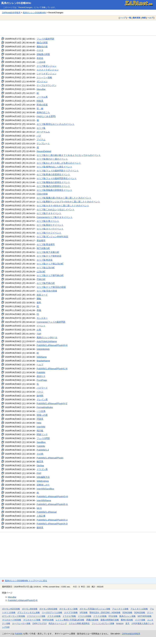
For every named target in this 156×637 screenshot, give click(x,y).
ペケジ (40, 391)
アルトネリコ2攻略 (139, 609)
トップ (123, 18)
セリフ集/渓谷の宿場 (47, 291)
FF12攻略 (113, 616)
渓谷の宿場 (42, 194)
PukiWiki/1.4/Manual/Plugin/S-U (52, 520)
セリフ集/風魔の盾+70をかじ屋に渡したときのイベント (64, 198)
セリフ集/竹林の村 (46, 283)
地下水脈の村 (43, 248)
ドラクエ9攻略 (100, 616)
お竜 (39, 329)
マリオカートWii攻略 (11, 620)
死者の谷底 (42, 104)
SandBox (41, 442)
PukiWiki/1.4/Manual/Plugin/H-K (52, 345)
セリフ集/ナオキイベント (49, 213)
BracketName (43, 360)
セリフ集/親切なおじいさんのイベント (55, 124)
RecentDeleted (44, 151)
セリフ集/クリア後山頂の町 (50, 263)
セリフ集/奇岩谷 (45, 260)
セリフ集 (41, 128)
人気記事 (41, 516)
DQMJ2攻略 (139, 612)
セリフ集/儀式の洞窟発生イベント (53, 186)
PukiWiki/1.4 (43, 450)
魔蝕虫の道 (42, 46)
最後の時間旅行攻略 (110, 620)
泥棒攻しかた (43, 485)
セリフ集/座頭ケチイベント (50, 225)
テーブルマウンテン (46, 85)
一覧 (129, 18)
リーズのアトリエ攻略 (52, 612)
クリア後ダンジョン (46, 66)
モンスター (42, 318)
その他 (40, 454)
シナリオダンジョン (46, 73)
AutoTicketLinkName (47, 341)
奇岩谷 (40, 58)
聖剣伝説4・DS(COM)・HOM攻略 (104, 612)
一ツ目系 (41, 411)
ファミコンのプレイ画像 (103, 623)
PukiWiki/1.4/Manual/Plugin (50, 458)
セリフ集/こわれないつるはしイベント (55, 209)
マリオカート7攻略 (32, 620)
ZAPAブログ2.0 (39, 623)
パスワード (42, 388)
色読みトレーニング (58, 623)
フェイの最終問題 (45, 39)
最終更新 (136, 18)
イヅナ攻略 (140, 620)
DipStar (40, 465)
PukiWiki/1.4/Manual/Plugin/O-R (52, 496)
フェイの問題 (43, 438)
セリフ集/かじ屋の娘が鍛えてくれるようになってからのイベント (69, 155)
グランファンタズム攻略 (28, 612)
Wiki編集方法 (43, 477)
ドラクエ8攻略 (84, 616)
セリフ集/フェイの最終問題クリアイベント (58, 170)
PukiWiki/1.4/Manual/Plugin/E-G (52, 504)
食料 (39, 302)
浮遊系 (40, 419)
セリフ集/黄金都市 (46, 244)
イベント (41, 325)
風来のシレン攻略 (127, 616)
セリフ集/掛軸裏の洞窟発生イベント (54, 190)
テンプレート (43, 143)
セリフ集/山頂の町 (46, 267)
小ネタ (40, 50)
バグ (39, 135)
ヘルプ (150, 18)
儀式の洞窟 (42, 42)
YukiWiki (41, 446)
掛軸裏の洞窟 (43, 54)
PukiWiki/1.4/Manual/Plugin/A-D (52, 523)
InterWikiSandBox (45, 488)
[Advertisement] (78, 27)
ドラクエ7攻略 (69, 616)
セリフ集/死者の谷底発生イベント (53, 174)
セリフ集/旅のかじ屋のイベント (52, 159)
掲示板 (40, 430)
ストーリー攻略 (44, 77)
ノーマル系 (42, 97)
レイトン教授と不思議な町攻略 (70, 620)
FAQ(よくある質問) (46, 116)
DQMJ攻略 (127, 612)
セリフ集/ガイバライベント (50, 229)
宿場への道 (42, 415)
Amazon (120, 623)
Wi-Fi (39, 508)
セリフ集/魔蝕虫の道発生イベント (53, 182)
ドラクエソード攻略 (36, 616)
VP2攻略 (84, 612)
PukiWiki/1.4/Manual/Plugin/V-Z (52, 403)
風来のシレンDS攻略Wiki (16, 3)
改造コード (42, 295)
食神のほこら (43, 112)
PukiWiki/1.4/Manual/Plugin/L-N (52, 368)
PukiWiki (41, 372)
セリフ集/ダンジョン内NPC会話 (52, 236)
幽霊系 (40, 461)
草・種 (40, 108)
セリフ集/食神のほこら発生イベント (54, 166)
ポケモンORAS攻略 (48, 609)
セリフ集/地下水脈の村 (48, 252)
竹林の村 (41, 279)
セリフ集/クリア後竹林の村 (50, 275)
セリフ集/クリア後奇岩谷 (49, 256)
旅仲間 (40, 395)
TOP (39, 333)
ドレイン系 (42, 399)
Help (39, 422)
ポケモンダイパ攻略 (68, 609)
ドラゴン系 (42, 469)
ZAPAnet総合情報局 (11, 12)
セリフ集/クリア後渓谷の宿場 (51, 287)
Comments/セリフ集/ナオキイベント (55, 217)
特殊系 (40, 101)
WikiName (42, 357)
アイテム (41, 139)
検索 (144, 18)
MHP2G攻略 (48, 620)
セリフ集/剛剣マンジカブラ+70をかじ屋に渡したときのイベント (68, 201)
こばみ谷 (41, 62)
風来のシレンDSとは (47, 337)
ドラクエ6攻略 (54, 616)
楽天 (127, 623)
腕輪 (39, 298)
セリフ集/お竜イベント (48, 221)
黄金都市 (41, 240)
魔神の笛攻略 (127, 620)
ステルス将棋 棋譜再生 (79, 623)
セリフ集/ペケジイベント (49, 232)
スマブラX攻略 (71, 612)
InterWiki (41, 426)
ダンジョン (42, 81)
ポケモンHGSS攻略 (11, 609)
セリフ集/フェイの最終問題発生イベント (57, 178)
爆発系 (40, 527)
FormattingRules (45, 407)
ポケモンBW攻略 (29, 609)
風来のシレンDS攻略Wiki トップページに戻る (26, 580)
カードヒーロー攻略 (21, 623)
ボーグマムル (43, 132)
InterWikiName (44, 500)
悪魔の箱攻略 (92, 620)
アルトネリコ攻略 (120, 609)
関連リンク (42, 434)
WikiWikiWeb (43, 349)
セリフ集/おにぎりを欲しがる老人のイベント (59, 163)
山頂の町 (41, 271)
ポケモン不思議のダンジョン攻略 (95, 609)
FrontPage (42, 380)
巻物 (39, 310)
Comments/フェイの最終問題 (51, 322)
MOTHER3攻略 (145, 616)
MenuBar (41, 89)
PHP (39, 473)
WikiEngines (43, 481)
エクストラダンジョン (48, 69)
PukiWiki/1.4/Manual (47, 512)
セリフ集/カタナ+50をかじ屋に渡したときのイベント (63, 205)
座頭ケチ (41, 376)
